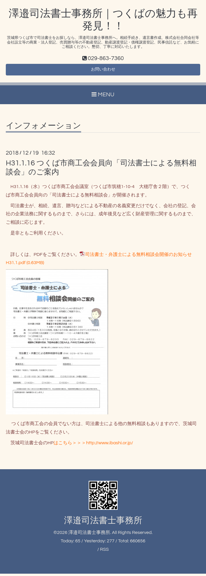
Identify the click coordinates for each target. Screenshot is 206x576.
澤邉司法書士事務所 (103, 522)
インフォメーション (43, 128)
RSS (104, 551)
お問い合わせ (103, 70)
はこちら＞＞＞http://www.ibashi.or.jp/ (93, 445)
